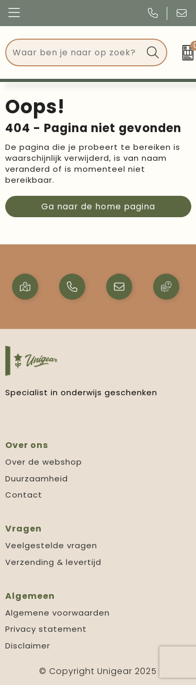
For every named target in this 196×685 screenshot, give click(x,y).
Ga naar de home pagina (98, 206)
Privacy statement (46, 628)
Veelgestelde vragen (51, 545)
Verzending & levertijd (53, 562)
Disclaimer (27, 645)
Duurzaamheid (36, 478)
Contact (23, 494)
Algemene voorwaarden (57, 612)
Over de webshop (43, 461)
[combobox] (74, 52)
